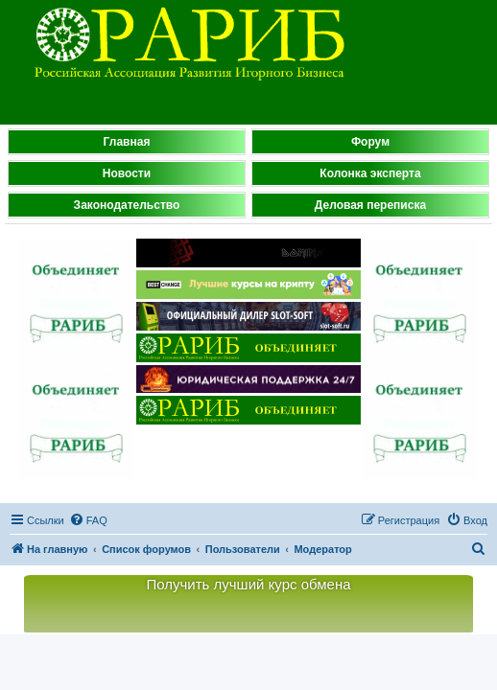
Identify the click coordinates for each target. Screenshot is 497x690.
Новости (127, 173)
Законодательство (127, 205)
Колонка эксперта (370, 173)
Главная (127, 142)
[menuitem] (88, 520)
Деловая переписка (370, 205)
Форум (370, 142)
